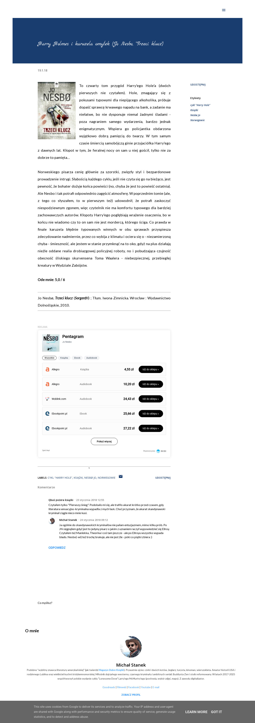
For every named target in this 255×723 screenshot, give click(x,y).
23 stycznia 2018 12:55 (90, 500)
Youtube (146, 687)
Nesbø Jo (195, 115)
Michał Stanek (68, 520)
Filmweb (121, 687)
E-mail (156, 687)
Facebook (133, 687)
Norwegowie (197, 120)
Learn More (196, 712)
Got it (216, 712)
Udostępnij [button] (198, 84)
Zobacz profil (130, 694)
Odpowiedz (57, 548)
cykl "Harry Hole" (200, 105)
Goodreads (109, 687)
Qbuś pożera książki (60, 500)
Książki (194, 110)
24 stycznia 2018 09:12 (94, 520)
